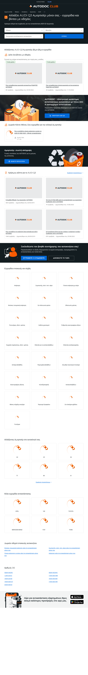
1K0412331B (8, 579)
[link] (23, 77)
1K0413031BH (53, 579)
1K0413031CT (8, 582)
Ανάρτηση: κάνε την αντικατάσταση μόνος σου (62, 553)
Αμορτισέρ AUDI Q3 (58, 115)
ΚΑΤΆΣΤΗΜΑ (41, 2)
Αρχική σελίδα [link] (8, 12)
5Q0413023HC (53, 572)
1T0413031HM (53, 575)
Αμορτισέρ (33, 12)
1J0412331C (8, 575)
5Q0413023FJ (8, 572)
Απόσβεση (24, 12)
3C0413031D (8, 585)
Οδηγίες (17, 12)
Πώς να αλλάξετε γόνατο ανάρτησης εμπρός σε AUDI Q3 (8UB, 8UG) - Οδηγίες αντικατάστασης (27, 132)
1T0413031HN (53, 582)
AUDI (39, 12)
